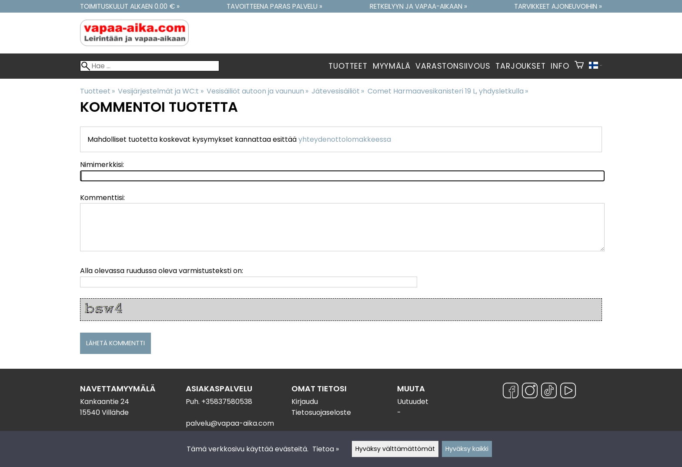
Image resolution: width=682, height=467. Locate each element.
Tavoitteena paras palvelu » (274, 6)
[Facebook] (510, 392)
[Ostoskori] (579, 66)
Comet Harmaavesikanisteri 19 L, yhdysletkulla (448, 91)
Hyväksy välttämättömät (395, 448)
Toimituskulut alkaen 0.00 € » (130, 6)
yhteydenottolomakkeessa (344, 139)
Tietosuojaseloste (321, 412)
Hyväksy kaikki (466, 448)
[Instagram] (530, 392)
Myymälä (392, 66)
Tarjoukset (520, 66)
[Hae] (149, 65)
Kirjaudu (304, 402)
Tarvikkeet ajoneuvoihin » (558, 6)
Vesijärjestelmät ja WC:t (160, 91)
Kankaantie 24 (104, 402)
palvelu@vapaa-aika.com (230, 423)
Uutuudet (412, 402)
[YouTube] (568, 392)
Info (560, 66)
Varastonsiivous (452, 66)
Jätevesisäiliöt (337, 91)
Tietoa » (325, 449)
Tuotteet (347, 66)
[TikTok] (549, 392)
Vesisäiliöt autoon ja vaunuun (257, 91)
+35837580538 (226, 402)
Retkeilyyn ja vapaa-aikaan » (418, 6)
